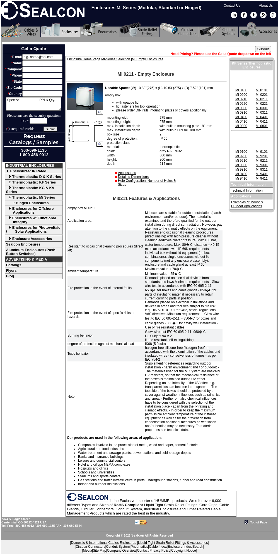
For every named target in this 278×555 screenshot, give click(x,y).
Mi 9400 (241, 174)
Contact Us (232, 6)
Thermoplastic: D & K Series (33, 177)
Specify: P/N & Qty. (33, 104)
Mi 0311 (262, 113)
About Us (266, 6)
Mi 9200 (241, 156)
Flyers (11, 270)
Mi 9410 (241, 178)
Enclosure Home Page (83, 59)
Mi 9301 (262, 165)
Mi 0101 (262, 90)
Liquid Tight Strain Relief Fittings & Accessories (173, 543)
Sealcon (137, 535)
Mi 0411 (262, 121)
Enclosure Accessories (29, 239)
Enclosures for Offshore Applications (30, 210)
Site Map (99, 550)
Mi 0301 (262, 108)
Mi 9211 (262, 161)
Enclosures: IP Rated (26, 171)
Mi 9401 (262, 174)
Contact (143, 550)
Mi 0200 (241, 95)
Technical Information (247, 190)
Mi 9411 (262, 178)
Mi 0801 (262, 126)
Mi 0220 (241, 104)
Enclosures (128, 543)
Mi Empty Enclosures (147, 59)
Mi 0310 (241, 113)
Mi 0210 (241, 99)
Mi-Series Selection (116, 59)
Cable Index (158, 547)
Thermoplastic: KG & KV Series (30, 190)
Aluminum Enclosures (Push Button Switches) (30, 252)
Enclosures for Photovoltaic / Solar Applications (33, 229)
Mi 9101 (262, 152)
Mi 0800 (241, 126)
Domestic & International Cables (95, 543)
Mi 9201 (262, 156)
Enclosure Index (180, 547)
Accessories (127, 173)
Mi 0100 (241, 90)
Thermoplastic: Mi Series (30, 197)
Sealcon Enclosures (23, 244)
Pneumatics (139, 547)
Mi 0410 (241, 121)
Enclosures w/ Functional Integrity (31, 220)
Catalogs (13, 265)
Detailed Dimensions (133, 177)
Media (87, 550)
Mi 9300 (241, 165)
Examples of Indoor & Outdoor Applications (247, 204)
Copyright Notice (183, 550)
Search (198, 547)
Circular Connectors (90, 547)
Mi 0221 (262, 104)
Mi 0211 (262, 99)
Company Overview (121, 550)
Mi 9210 (241, 161)
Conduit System (118, 547)
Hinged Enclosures (27, 203)
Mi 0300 (241, 108)
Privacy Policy (159, 550)
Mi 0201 (262, 95)
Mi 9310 (241, 169)
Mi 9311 (262, 169)
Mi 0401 (262, 117)
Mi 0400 (241, 117)
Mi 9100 (241, 152)
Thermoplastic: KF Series (31, 182)
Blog (10, 276)
